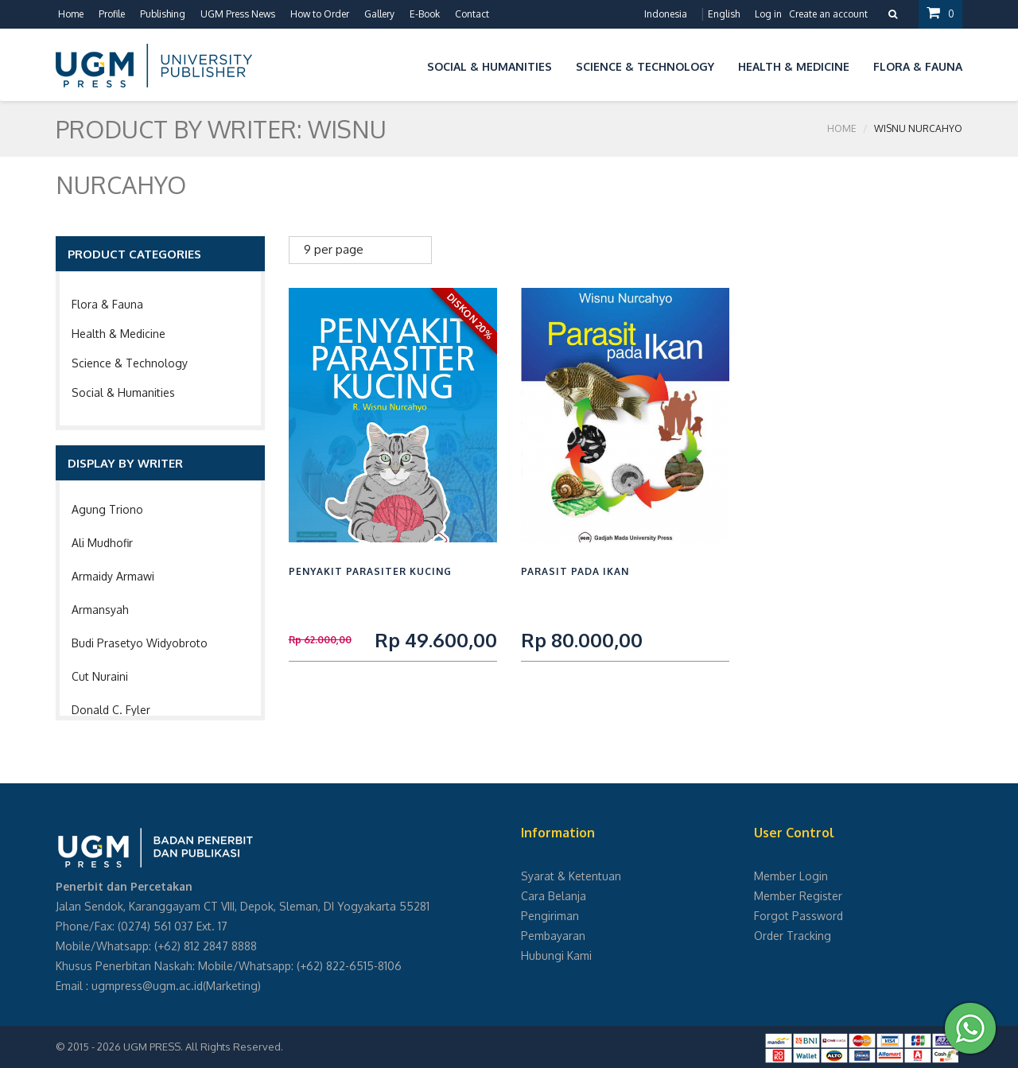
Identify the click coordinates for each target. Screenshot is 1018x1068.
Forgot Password (798, 915)
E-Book (425, 14)
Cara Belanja (553, 896)
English (724, 14)
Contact (472, 14)
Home (71, 14)
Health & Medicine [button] (793, 66)
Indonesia (665, 14)
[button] (403, 64)
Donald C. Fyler (111, 710)
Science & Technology (130, 363)
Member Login (791, 876)
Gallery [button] (379, 14)
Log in (768, 14)
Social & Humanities (123, 392)
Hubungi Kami (556, 955)
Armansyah (100, 609)
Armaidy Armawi (113, 576)
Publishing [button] (162, 14)
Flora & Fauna (107, 304)
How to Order (319, 14)
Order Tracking (792, 935)
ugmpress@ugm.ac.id (147, 985)
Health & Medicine (118, 333)
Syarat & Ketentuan (571, 876)
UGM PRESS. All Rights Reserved (202, 1046)
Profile (112, 14)
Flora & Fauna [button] (917, 66)
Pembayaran (553, 935)
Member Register (798, 896)
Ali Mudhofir (102, 543)
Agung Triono (107, 509)
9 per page (333, 249)
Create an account (828, 14)
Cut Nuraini (100, 676)
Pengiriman (550, 915)
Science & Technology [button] (645, 66)
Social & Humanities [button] (489, 66)
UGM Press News (237, 14)
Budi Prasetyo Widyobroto (140, 643)
